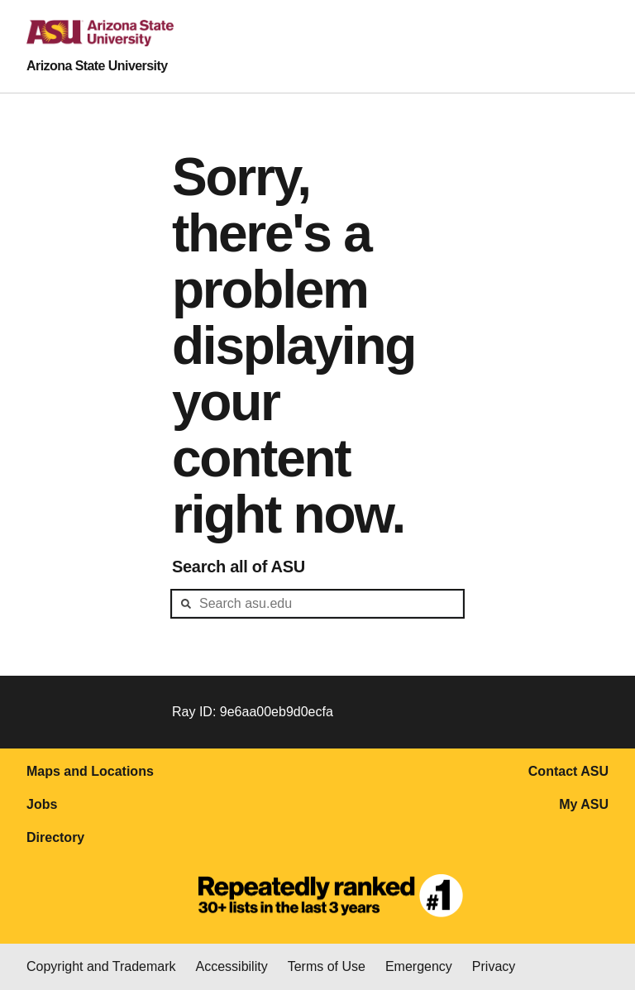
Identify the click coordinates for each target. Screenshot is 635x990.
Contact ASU (568, 771)
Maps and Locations (90, 771)
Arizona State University (97, 66)
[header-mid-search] (317, 604)
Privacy (493, 966)
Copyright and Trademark (101, 966)
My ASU (584, 804)
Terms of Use (326, 966)
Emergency (418, 966)
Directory (55, 837)
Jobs (41, 804)
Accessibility (232, 966)
